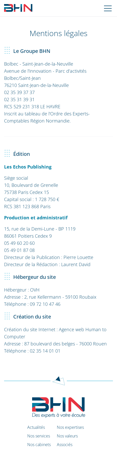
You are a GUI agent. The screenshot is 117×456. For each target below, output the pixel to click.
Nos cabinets (39, 444)
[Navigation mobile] (108, 8)
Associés (64, 444)
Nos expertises (70, 427)
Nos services (38, 436)
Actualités (36, 427)
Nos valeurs (67, 436)
